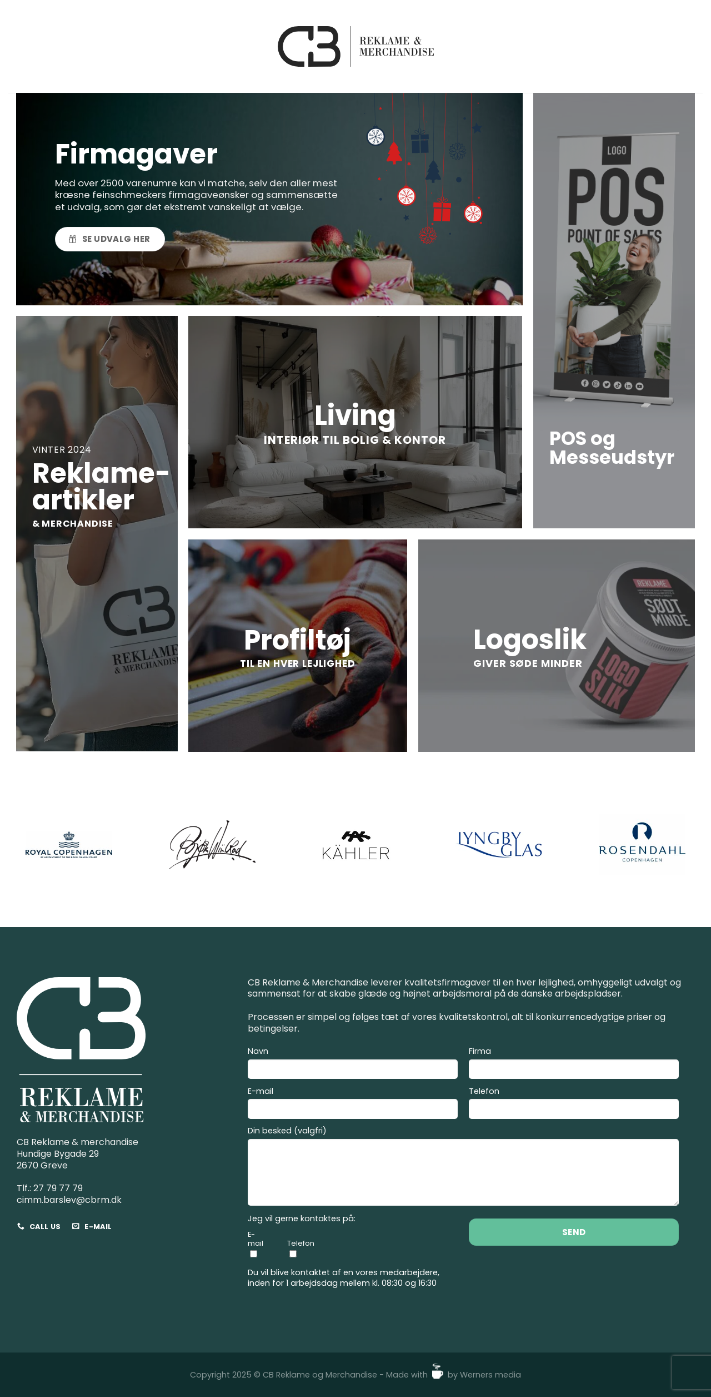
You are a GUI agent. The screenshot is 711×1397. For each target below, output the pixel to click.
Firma (574, 1064)
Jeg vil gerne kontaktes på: (302, 1218)
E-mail (353, 1104)
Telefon (574, 1104)
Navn (353, 1064)
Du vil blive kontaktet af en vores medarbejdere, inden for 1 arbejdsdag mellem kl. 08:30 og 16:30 (343, 1277)
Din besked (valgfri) (463, 1168)
